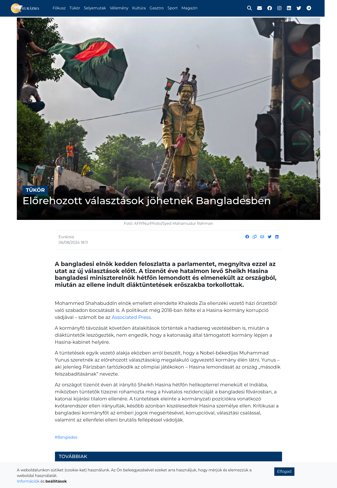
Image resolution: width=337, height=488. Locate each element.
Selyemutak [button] (102, 7)
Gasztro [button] (163, 7)
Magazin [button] (196, 7)
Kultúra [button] (146, 7)
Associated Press (131, 317)
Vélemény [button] (126, 7)
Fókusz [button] (66, 7)
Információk (28, 481)
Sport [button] (179, 7)
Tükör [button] (81, 7)
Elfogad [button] (284, 471)
